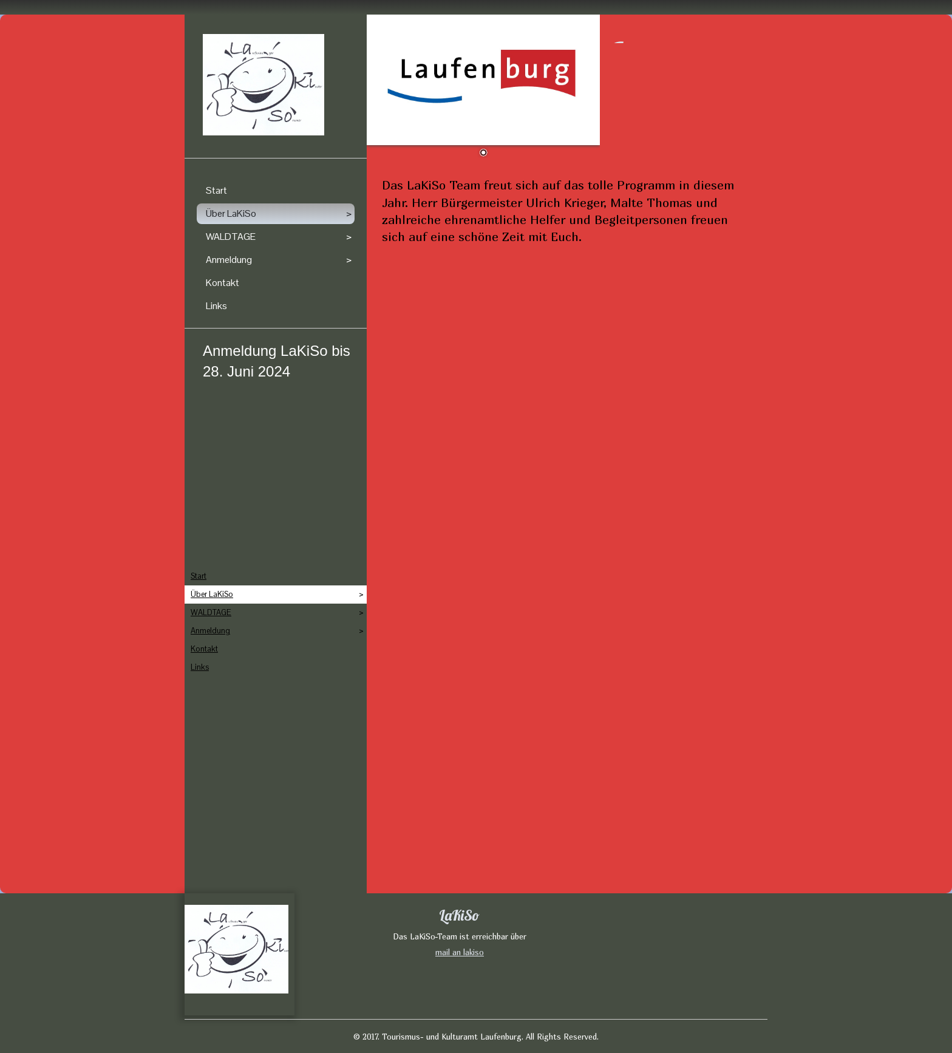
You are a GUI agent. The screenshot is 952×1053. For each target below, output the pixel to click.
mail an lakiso (459, 952)
